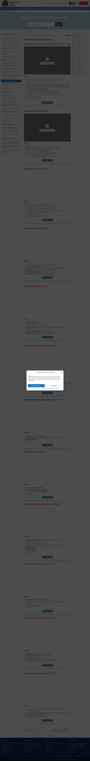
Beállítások (53, 385)
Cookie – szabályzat (36, 388)
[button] (61, 372)
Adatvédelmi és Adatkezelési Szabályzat (49, 388)
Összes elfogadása (36, 385)
